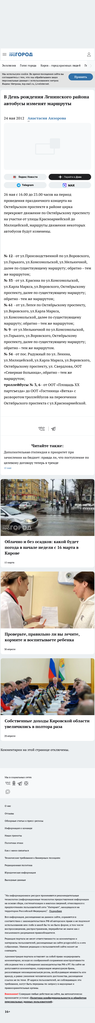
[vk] (42, 429)
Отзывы (9, 813)
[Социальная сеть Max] (70, 185)
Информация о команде (18, 828)
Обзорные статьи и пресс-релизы (24, 820)
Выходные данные (15, 879)
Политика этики (14, 842)
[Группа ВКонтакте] (8, 783)
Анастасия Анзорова (47, 118)
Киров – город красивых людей (60, 65)
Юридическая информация (20, 872)
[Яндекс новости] (25, 177)
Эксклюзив (9, 65)
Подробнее (55, 911)
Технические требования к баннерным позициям (32, 857)
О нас (8, 805)
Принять (80, 77)
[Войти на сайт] (89, 54)
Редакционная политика (18, 865)
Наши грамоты (13, 835)
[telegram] (55, 429)
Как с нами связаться (17, 850)
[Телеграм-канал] (25, 185)
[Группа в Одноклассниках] (14, 783)
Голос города (28, 65)
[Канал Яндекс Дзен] (70, 177)
